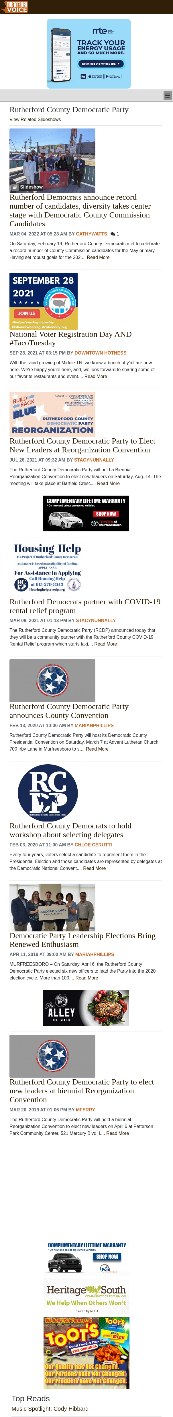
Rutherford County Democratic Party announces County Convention (69, 711)
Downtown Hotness (100, 353)
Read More (98, 257)
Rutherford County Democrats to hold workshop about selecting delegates (70, 830)
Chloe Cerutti (93, 844)
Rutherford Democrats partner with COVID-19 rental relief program (84, 606)
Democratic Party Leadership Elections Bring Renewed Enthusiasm (82, 940)
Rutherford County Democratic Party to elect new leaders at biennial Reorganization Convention (81, 1091)
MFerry (85, 1109)
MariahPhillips (94, 725)
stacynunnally (94, 460)
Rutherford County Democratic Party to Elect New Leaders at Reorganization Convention (82, 445)
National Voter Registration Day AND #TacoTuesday (70, 338)
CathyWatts (91, 233)
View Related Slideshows (35, 119)
